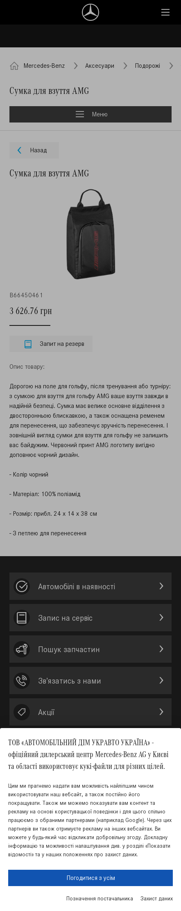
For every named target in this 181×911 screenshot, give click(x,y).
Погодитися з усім (90, 878)
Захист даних (156, 898)
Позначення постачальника (99, 898)
